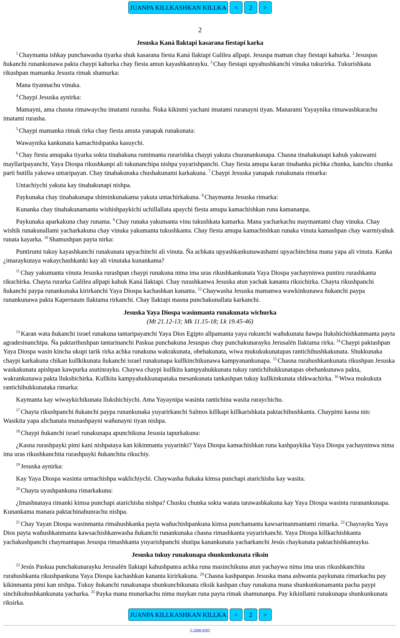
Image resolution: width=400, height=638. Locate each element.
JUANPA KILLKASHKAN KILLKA (178, 7)
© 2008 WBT (200, 630)
